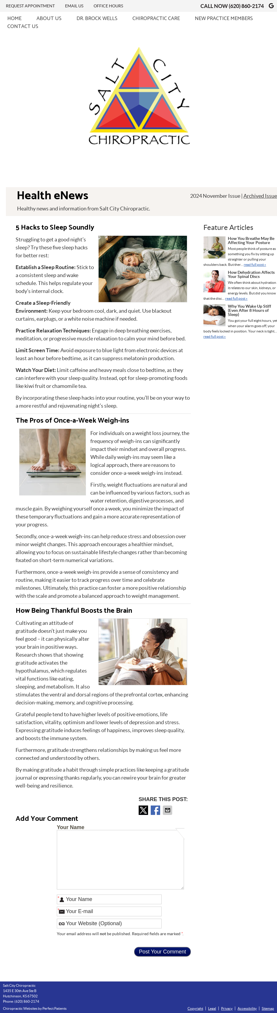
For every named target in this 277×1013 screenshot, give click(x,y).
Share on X (144, 810)
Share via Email (168, 810)
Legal (212, 1008)
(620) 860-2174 (246, 6)
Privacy (227, 1008)
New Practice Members (224, 19)
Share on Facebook (156, 810)
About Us (49, 19)
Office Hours (108, 6)
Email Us (74, 6)
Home (14, 19)
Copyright (195, 1008)
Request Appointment (30, 6)
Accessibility (247, 1008)
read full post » (255, 264)
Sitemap (268, 1008)
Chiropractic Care (156, 19)
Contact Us (22, 27)
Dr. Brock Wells (97, 19)
